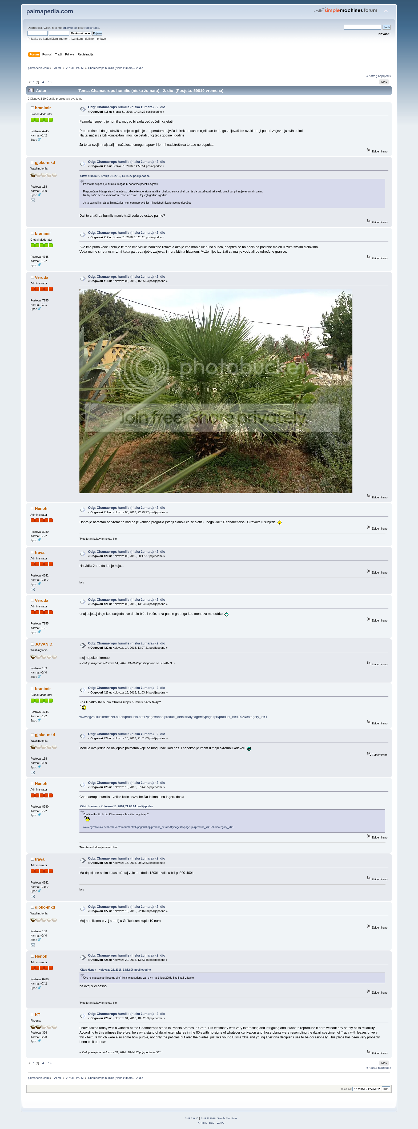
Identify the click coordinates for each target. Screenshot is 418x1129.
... (46, 82)
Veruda (41, 277)
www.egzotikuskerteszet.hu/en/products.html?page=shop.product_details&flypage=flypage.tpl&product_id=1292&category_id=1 (173, 717)
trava (40, 552)
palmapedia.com (49, 11)
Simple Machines (227, 1118)
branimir (43, 108)
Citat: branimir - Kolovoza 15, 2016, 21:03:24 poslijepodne (116, 806)
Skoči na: (346, 1088)
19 (49, 82)
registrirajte (92, 27)
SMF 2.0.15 (192, 1118)
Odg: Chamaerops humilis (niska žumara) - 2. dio (126, 107)
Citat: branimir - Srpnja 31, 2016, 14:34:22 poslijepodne (115, 176)
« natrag (371, 76)
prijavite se (69, 27)
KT (37, 1014)
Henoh (41, 508)
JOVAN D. (44, 644)
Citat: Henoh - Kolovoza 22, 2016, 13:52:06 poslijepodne (115, 969)
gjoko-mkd (45, 162)
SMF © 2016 (208, 1118)
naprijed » (384, 76)
